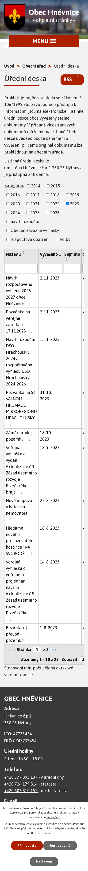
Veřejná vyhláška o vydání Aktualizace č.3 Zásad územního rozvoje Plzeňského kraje (21, 469)
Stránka (24, 649)
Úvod (9, 66)
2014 (35, 185)
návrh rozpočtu (25, 221)
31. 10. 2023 (46, 395)
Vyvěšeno (50, 254)
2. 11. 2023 (50, 277)
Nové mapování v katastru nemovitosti (21, 510)
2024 (15, 212)
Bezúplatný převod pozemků (19, 634)
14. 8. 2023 (50, 561)
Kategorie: (14, 185)
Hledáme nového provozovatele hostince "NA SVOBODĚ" (20, 541)
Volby (65, 239)
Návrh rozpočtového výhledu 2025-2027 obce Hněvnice (19, 290)
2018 (55, 194)
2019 (74, 194)
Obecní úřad (34, 66)
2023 (74, 203)
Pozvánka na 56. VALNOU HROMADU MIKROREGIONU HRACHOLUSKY (21, 408)
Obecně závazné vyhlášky (35, 230)
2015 (55, 185)
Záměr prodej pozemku (19, 436)
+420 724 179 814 (21, 784)
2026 (55, 212)
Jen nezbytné (60, 845)
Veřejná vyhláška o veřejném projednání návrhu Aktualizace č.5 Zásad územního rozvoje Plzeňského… (21, 590)
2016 (15, 194)
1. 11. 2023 (50, 339)
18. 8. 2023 (50, 528)
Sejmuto (72, 254)
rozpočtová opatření (30, 239)
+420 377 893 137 (21, 777)
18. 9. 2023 (50, 447)
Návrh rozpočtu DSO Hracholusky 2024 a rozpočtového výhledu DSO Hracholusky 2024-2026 (20, 361)
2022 (55, 203)
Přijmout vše (27, 845)
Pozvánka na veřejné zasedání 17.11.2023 (20, 321)
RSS (72, 79)
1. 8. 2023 (48, 627)
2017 (35, 194)
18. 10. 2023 (46, 436)
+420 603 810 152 (21, 790)
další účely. (53, 817)
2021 (35, 203)
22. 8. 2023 (50, 500)
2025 (35, 212)
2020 (15, 203)
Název (13, 254)
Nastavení (44, 861)
